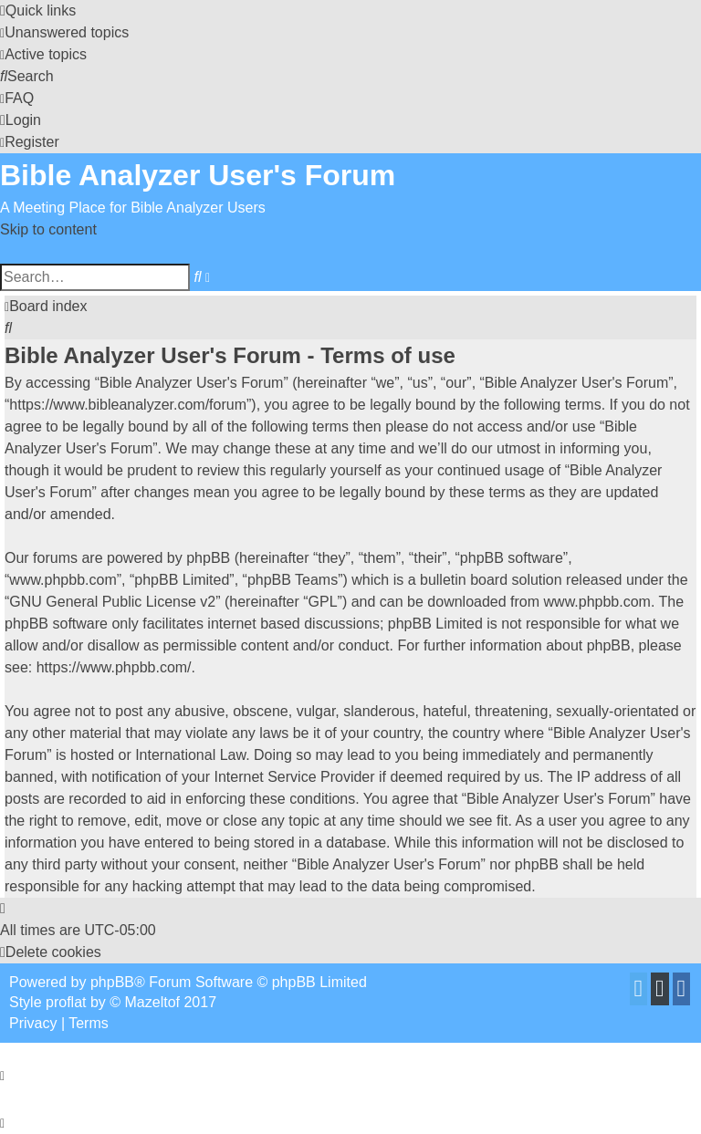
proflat (66, 1002)
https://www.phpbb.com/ (114, 667)
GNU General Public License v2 (112, 601)
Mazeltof (152, 1002)
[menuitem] (64, 32)
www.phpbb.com (597, 601)
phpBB (112, 982)
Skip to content (48, 229)
